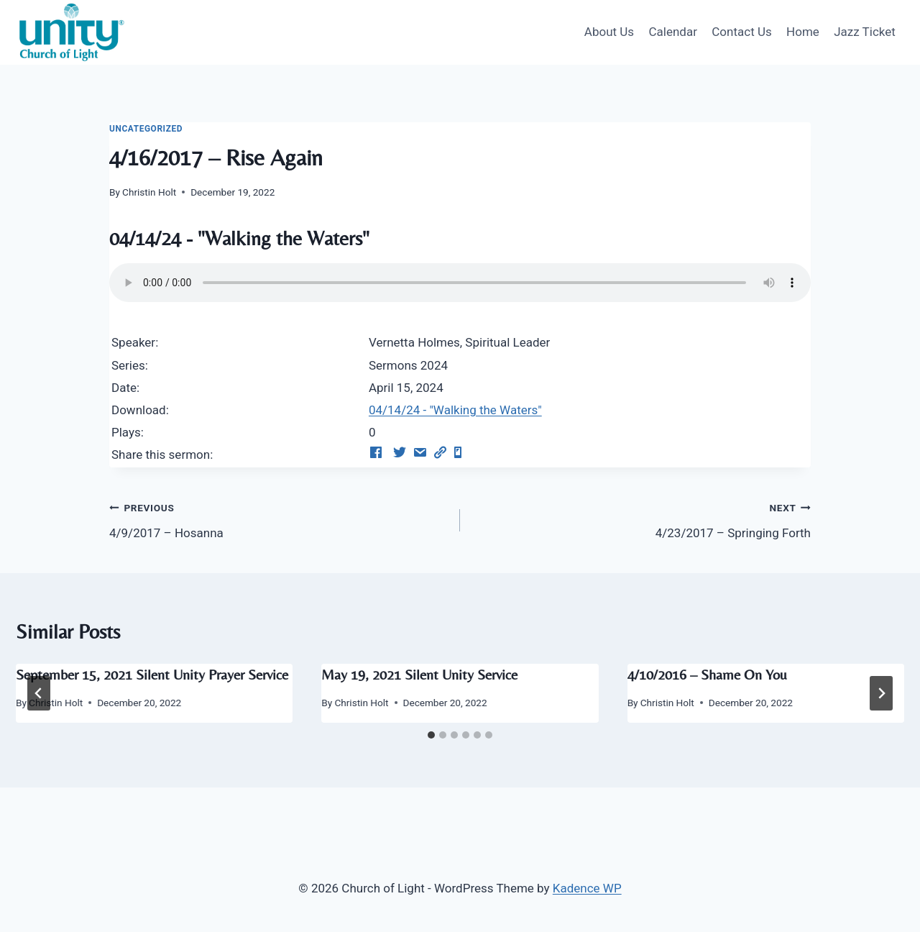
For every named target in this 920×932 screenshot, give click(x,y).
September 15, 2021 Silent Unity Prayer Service (152, 674)
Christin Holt (149, 192)
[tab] (431, 735)
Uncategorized (146, 129)
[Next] (881, 693)
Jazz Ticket (865, 31)
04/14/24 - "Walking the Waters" (455, 410)
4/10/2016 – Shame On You (707, 674)
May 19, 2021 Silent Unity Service (419, 674)
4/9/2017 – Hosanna (278, 519)
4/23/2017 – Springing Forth (641, 519)
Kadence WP (587, 888)
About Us (609, 31)
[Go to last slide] (38, 693)
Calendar (672, 31)
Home (802, 31)
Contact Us (741, 31)
